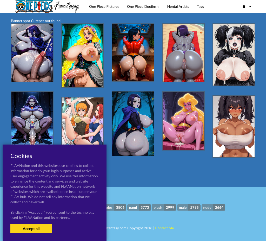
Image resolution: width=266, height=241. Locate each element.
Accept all (31, 228)
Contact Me (164, 228)
